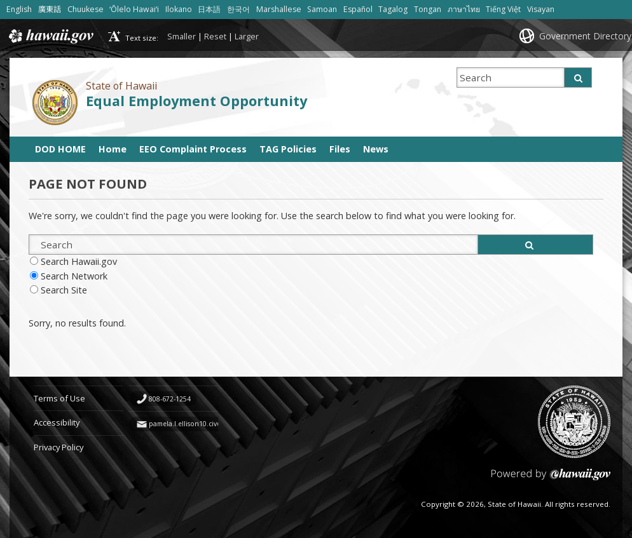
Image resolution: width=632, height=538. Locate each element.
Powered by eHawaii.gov (550, 479)
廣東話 (49, 9)
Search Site (64, 290)
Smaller (181, 36)
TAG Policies (288, 149)
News (375, 149)
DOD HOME (60, 149)
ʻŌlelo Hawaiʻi (134, 9)
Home (113, 149)
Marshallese (278, 9)
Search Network (74, 276)
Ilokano (178, 9)
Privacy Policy (58, 447)
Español (358, 9)
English (19, 9)
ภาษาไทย (464, 9)
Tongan (427, 9)
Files (339, 149)
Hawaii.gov (50, 36)
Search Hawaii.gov (79, 261)
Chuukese (85, 9)
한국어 (238, 9)
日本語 (209, 9)
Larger (247, 36)
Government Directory (585, 36)
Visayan (540, 9)
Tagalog (393, 9)
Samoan (322, 9)
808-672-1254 (170, 398)
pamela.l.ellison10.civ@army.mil (199, 423)
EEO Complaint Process (193, 149)
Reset (215, 36)
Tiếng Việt (503, 9)
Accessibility (56, 422)
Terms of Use (59, 398)
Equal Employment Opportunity (196, 100)
